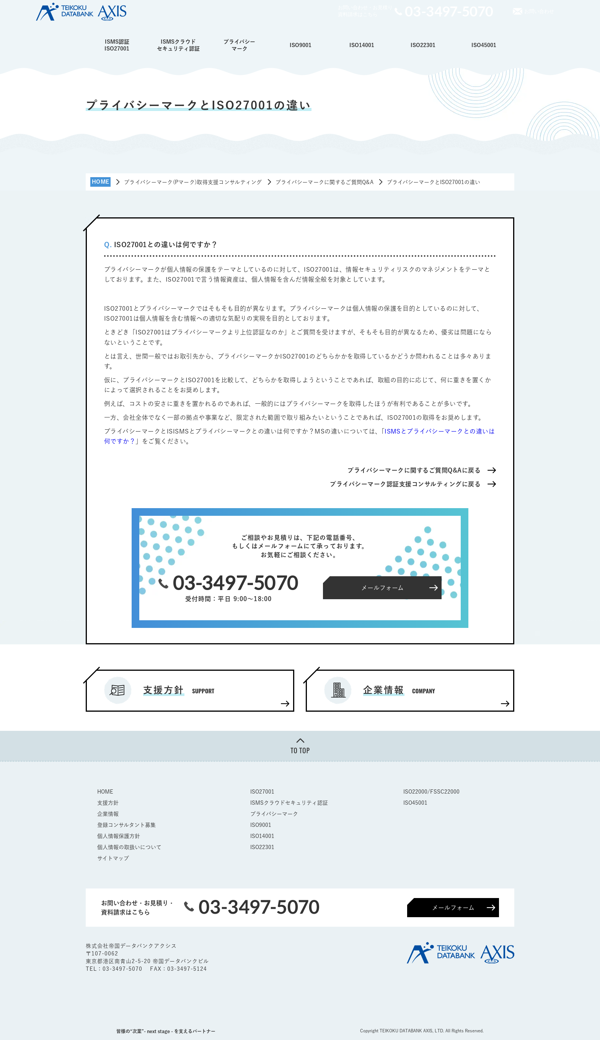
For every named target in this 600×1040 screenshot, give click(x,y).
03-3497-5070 (123, 969)
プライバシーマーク (239, 45)
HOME (105, 791)
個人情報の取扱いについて (129, 847)
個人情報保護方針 (118, 836)
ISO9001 (300, 45)
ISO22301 (423, 45)
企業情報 (108, 814)
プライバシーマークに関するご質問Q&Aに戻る (414, 470)
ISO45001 (483, 45)
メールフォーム (453, 908)
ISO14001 (361, 45)
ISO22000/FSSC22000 (431, 791)
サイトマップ (113, 858)
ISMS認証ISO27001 (116, 45)
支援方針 (108, 802)
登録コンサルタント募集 (126, 825)
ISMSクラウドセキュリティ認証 (178, 45)
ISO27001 (262, 791)
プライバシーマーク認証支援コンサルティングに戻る (405, 484)
